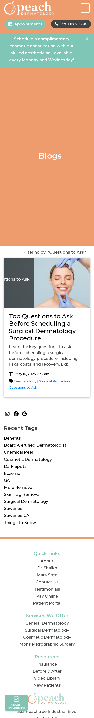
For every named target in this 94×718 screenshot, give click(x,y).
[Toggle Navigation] (85, 8)
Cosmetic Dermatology (28, 459)
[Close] (87, 39)
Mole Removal (18, 487)
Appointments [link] (25, 24)
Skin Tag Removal (22, 494)
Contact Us (47, 582)
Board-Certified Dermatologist (35, 445)
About (47, 561)
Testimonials (47, 589)
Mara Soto (47, 575)
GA (7, 480)
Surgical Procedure (55, 381)
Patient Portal (47, 603)
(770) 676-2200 (71, 24)
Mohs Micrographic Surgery (47, 644)
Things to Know (20, 522)
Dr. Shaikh (47, 568)
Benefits (12, 438)
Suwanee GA (16, 515)
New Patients (47, 685)
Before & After (47, 671)
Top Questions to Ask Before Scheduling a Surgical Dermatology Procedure (42, 327)
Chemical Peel (18, 452)
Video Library (47, 678)
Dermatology (25, 381)
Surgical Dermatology (26, 501)
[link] (47, 327)
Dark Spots (15, 466)
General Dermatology (47, 623)
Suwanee (13, 508)
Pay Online (47, 596)
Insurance (47, 664)
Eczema (12, 473)
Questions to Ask (23, 387)
